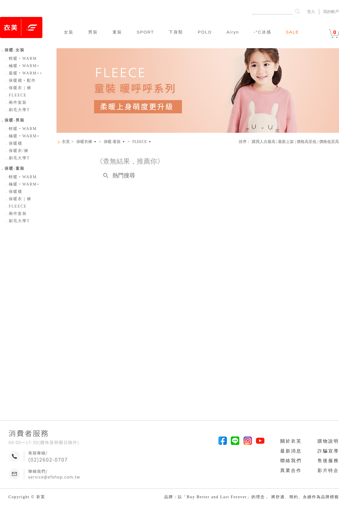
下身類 (176, 32)
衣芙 (66, 142)
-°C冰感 (262, 32)
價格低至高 (329, 142)
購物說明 (328, 441)
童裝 (117, 32)
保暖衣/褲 (16, 151)
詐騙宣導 (328, 451)
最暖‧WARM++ (23, 73)
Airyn (233, 32)
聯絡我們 (291, 460)
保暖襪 (13, 143)
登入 (311, 12)
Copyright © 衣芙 (26, 497)
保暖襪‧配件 (20, 80)
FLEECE (15, 95)
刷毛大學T (17, 110)
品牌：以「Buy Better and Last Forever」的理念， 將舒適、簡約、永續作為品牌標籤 (251, 497)
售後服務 (328, 460)
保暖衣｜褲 (17, 88)
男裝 (93, 32)
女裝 (68, 32)
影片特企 (328, 470)
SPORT (145, 32)
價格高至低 (306, 142)
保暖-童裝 (112, 142)
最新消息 (291, 451)
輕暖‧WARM (20, 58)
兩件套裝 (15, 102)
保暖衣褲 (84, 142)
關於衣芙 (291, 441)
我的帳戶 (331, 12)
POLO (205, 32)
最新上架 (286, 142)
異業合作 (291, 470)
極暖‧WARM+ (22, 66)
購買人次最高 (263, 142)
